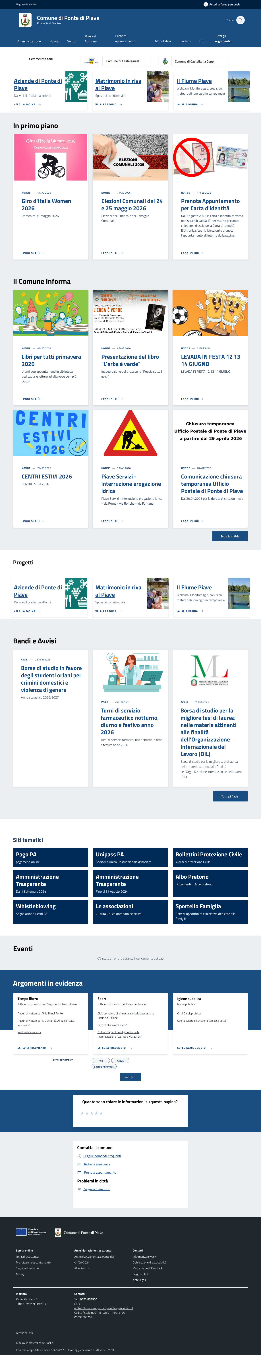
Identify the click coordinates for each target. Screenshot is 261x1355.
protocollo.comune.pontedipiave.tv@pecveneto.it (103, 1308)
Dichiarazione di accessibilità (149, 1262)
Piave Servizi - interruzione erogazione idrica (131, 483)
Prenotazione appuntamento (33, 1262)
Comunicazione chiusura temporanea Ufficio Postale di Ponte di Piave (212, 483)
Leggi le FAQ (140, 1274)
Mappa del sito (24, 1333)
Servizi (71, 41)
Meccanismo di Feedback (148, 1268)
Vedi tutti (130, 1077)
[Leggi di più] (33, 253)
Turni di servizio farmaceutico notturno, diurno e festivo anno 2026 (130, 721)
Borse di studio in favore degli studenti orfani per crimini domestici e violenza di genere (51, 679)
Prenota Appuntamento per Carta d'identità (210, 204)
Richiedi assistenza (27, 1256)
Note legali (139, 1280)
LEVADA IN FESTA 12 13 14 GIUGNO (210, 360)
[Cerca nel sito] (240, 20)
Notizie (26, 192)
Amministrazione (29, 41)
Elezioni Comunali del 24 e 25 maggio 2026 (132, 204)
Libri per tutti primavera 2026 (51, 360)
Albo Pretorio (82, 1268)
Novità (54, 41)
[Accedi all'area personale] (223, 4)
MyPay (20, 1274)
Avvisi (25, 659)
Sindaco (185, 41)
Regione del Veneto (26, 4)
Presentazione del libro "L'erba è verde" (130, 360)
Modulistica (163, 41)
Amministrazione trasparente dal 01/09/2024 (94, 1259)
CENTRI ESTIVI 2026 (47, 476)
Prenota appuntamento (125, 38)
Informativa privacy (144, 1256)
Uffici (203, 41)
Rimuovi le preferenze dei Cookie (34, 1343)
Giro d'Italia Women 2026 (46, 204)
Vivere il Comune (91, 39)
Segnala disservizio (27, 1268)
